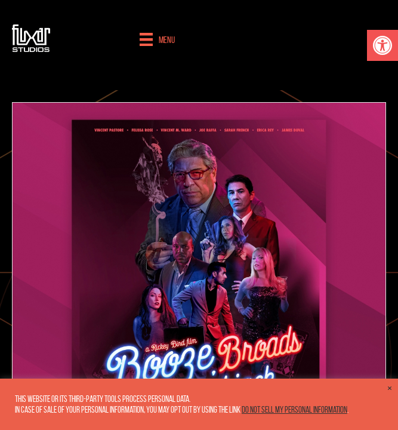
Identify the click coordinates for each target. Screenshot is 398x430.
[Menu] (157, 39)
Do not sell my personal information (294, 409)
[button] (382, 45)
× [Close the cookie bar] (389, 388)
